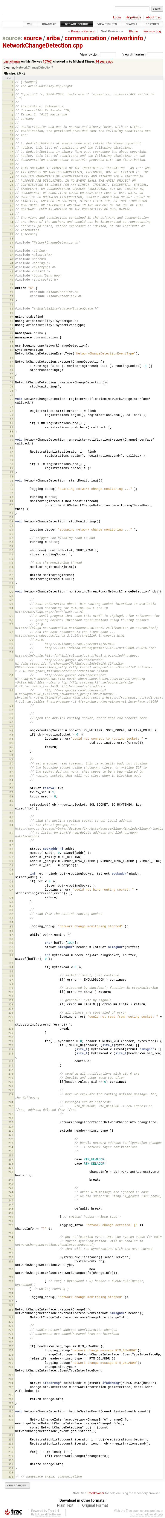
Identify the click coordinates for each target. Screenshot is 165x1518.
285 (10, 1387)
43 (11, 259)
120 (10, 591)
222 (10, 1090)
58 (11, 321)
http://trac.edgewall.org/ (146, 1514)
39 (11, 242)
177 (10, 889)
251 (10, 1221)
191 (10, 951)
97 (11, 493)
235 (10, 1151)
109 (10, 546)
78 (11, 411)
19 (11, 160)
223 (10, 1094)
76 (11, 399)
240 (10, 1172)
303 (10, 1472)
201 (10, 996)
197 (10, 979)
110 (10, 550)
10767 (47, 61)
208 (10, 1028)
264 (10, 1293)
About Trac (153, 17)
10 (11, 122)
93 (11, 476)
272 (10, 1329)
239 (10, 1167)
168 (10, 849)
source (32, 38)
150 (10, 763)
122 (10, 599)
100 (10, 505)
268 (10, 1309)
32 (11, 213)
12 (11, 131)
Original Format (95, 1505)
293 (10, 1427)
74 (11, 390)
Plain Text (65, 1505)
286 (10, 1395)
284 (10, 1383)
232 (10, 1139)
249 (10, 1212)
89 (11, 460)
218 (10, 1073)
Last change (11, 61)
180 (10, 905)
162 (10, 816)
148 (10, 755)
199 (10, 988)
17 (11, 151)
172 (10, 865)
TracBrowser (95, 1493)
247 (10, 1204)
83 (11, 431)
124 (10, 608)
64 (11, 345)
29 (11, 201)
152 (10, 771)
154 (10, 780)
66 (11, 357)
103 (10, 521)
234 (10, 1147)
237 (10, 1159)
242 (10, 1183)
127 (10, 624)
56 (11, 312)
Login (117, 17)
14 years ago (104, 61)
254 (10, 1237)
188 (10, 939)
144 (10, 738)
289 (10, 1407)
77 (11, 406)
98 (11, 497)
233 (10, 1143)
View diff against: (142, 54)
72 (11, 382)
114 (10, 566)
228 (10, 1122)
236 (10, 1155)
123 (10, 604)
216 (10, 1065)
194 (10, 967)
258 (10, 1257)
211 (10, 1041)
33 (11, 218)
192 (10, 955)
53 (11, 300)
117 (10, 579)
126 (10, 620)
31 (11, 209)
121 (10, 595)
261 (10, 1277)
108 (10, 542)
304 (10, 1476)
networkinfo (127, 38)
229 (10, 1126)
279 (10, 1358)
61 (11, 333)
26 (11, 189)
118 (10, 583)
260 (10, 1269)
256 (10, 1249)
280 (10, 1362)
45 (11, 267)
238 (10, 1163)
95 (11, 484)
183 (10, 918)
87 (11, 451)
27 (11, 193)
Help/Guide (133, 17)
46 (11, 271)
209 (10, 1033)
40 (11, 246)
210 (10, 1037)
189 (10, 943)
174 (10, 873)
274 (10, 1338)
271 (10, 1325)
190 (10, 947)
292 (10, 1419)
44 (11, 263)
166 (10, 840)
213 (10, 1049)
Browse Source (77, 24)
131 (10, 648)
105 (10, 529)
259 (10, 1261)
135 (10, 690)
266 (10, 1301)
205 (10, 1012)
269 (10, 1317)
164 (10, 825)
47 (11, 275)
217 (10, 1069)
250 (10, 1217)
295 (10, 1439)
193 (10, 963)
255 (10, 1241)
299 (10, 1456)
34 (11, 222)
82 (11, 427)
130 (10, 644)
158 (10, 796)
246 (10, 1200)
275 (10, 1342)
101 (10, 513)
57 (11, 317)
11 (11, 127)
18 (11, 156)
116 (10, 575)
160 (10, 804)
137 (10, 710)
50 (11, 288)
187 (10, 934)
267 (10, 1305)
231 (10, 1134)
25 (11, 184)
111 (10, 554)
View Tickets (107, 24)
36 (11, 230)
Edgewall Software (48, 1514)
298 (10, 1452)
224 (10, 1102)
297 (10, 1447)
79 (11, 415)
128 (10, 632)
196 (10, 975)
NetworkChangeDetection (34, 67)
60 (11, 329)
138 (10, 714)
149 (10, 759)
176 (10, 885)
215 (10, 1061)
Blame (133, 31)
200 (10, 992)
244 (10, 1192)
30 (11, 205)
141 (10, 726)
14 (11, 139)
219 (10, 1078)
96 (11, 489)
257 (10, 1253)
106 (10, 533)
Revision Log (152, 31)
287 (10, 1399)
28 (11, 197)
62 (11, 337)
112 (10, 558)
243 (10, 1188)
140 (10, 722)
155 (10, 784)
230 (10, 1130)
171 (10, 861)
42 (11, 255)
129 (10, 640)
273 (10, 1334)
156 (10, 788)
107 (10, 538)
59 (11, 325)
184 (10, 922)
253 (10, 1233)
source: (12, 38)
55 (11, 308)
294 (10, 1435)
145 (10, 743)
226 (10, 1114)
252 (10, 1225)
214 (10, 1053)
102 (10, 517)
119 (10, 587)
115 (10, 571)
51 (11, 292)
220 (10, 1082)
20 (11, 164)
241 (10, 1179)
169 (10, 853)
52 (11, 296)
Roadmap (49, 24)
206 (10, 1016)
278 (10, 1354)
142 (10, 730)
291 (10, 1415)
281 (10, 1366)
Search (131, 24)
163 (10, 821)
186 (10, 930)
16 (11, 147)
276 (10, 1346)
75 (11, 394)
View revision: (89, 54)
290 (10, 1411)
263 (10, 1289)
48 (11, 279)
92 (11, 472)
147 (10, 751)
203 (10, 1004)
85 (11, 439)
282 (10, 1374)
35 (11, 226)
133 (10, 660)
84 (11, 435)
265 (10, 1297)
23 (11, 176)
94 (11, 480)
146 (10, 747)
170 (10, 857)
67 (11, 361)
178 (10, 897)
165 (10, 833)
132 (10, 652)
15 (11, 143)
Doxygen (152, 24)
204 (10, 1008)
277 (10, 1350)
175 (10, 881)
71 (11, 378)
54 (11, 304)
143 (10, 734)
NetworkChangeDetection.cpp (42, 45)
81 (11, 423)
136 (10, 705)
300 (10, 1460)
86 (11, 447)
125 (10, 616)
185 (10, 926)
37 (11, 234)
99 (11, 501)
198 (10, 983)
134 (10, 675)
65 (11, 349)
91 (11, 468)
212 (10, 1045)
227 (10, 1118)
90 (11, 464)
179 (10, 901)
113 (10, 562)
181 (10, 910)
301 (10, 1464)
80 (11, 419)
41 (11, 251)
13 (11, 135)
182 (10, 914)
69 (11, 370)
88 (11, 456)
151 (10, 767)
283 (10, 1378)
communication (85, 38)
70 (11, 374)
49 (11, 284)
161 (10, 812)
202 (10, 1000)
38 (11, 238)
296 (10, 1443)
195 (10, 971)
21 (11, 168)
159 (10, 800)
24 (11, 180)
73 (11, 386)
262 (10, 1281)
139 (10, 718)
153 (10, 776)
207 (10, 1021)
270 (10, 1321)
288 (10, 1403)
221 (10, 1086)
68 (11, 366)
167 (10, 844)
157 (10, 792)
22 (11, 172)
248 (10, 1208)
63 (11, 341)
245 (10, 1196)
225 (10, 1106)
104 (10, 525)
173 (10, 869)
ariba (53, 38)
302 (10, 1468)
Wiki (30, 24)
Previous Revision (83, 31)
